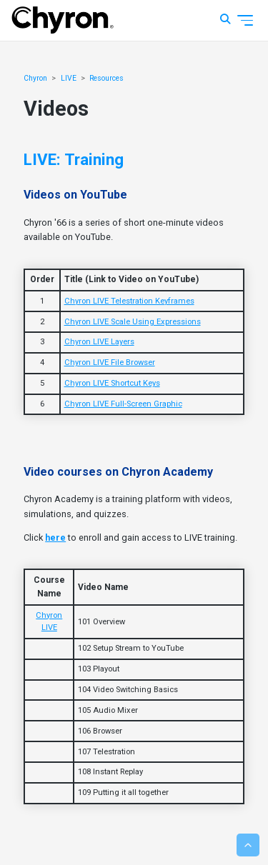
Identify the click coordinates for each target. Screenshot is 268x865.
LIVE (68, 78)
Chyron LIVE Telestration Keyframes (129, 301)
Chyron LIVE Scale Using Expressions (132, 321)
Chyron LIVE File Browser (109, 362)
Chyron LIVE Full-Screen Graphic (123, 404)
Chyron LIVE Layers (99, 341)
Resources (106, 78)
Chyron (35, 78)
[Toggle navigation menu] (245, 20)
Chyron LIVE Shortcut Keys (112, 383)
